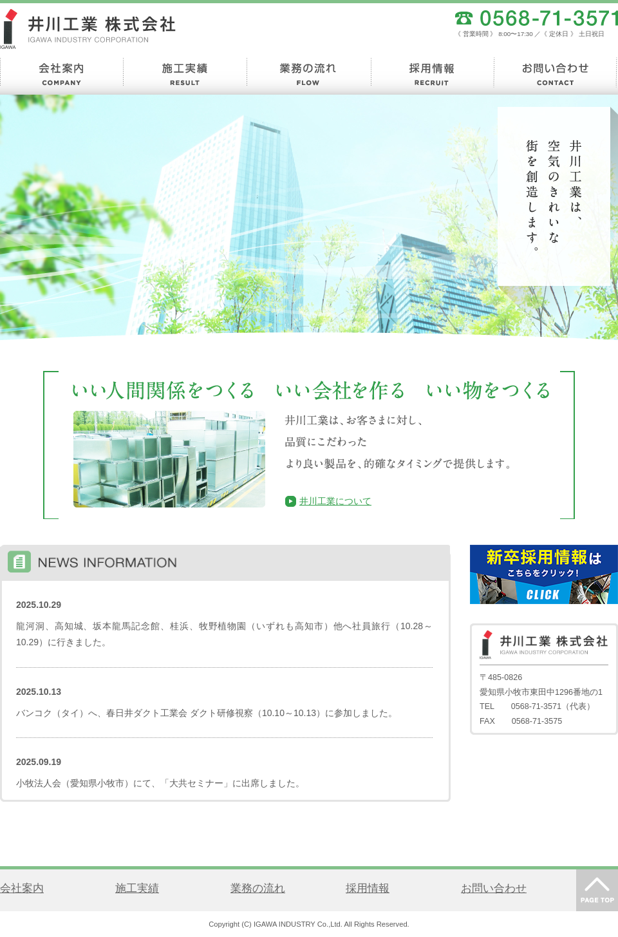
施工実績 (137, 888)
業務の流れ (257, 888)
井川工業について (335, 501)
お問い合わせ (494, 888)
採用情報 (367, 888)
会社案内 (22, 888)
